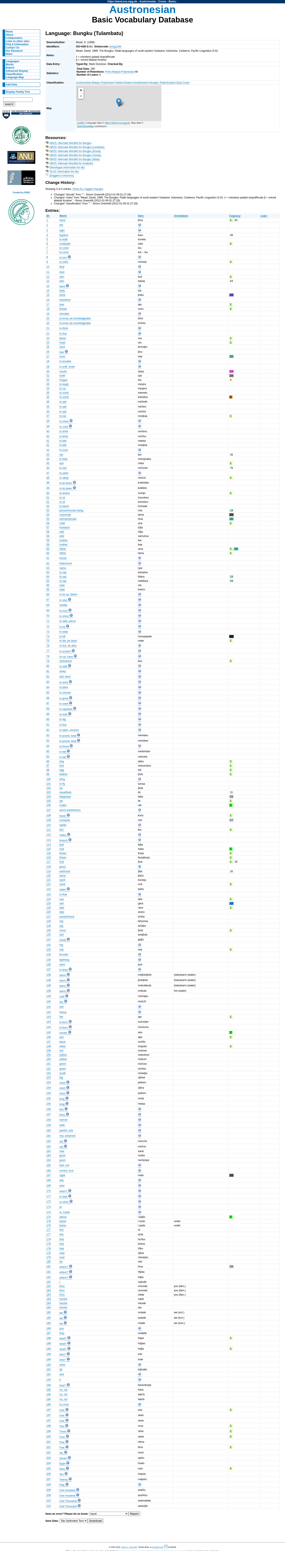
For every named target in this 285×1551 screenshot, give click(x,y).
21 (47, 328)
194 (48, 1385)
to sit (62, 497)
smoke (63, 1032)
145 (48, 1032)
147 (48, 1041)
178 (48, 1239)
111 (48, 829)
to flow (63, 894)
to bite (62, 440)
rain (61, 949)
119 (48, 871)
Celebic (119, 82)
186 (48, 1328)
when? (63, 1191)
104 (48, 796)
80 (47, 665)
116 (48, 853)
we (61, 1312)
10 (47, 266)
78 (47, 656)
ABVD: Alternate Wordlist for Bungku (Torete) (75, 155)
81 (47, 671)
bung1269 (115, 46)
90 (47, 719)
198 (48, 1425)
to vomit (64, 392)
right (62, 230)
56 (47, 523)
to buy (62, 724)
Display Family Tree (18, 91)
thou (62, 1286)
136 (48, 964)
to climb (63, 1202)
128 (48, 921)
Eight (62, 1463)
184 (48, 1298)
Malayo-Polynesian (103, 82)
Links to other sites (18, 41)
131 (48, 939)
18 (47, 308)
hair (61, 352)
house (62, 558)
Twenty (63, 1479)
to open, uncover (69, 730)
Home (9, 31)
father (62, 548)
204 (48, 1463)
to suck (63, 450)
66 (47, 594)
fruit (61, 861)
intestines (64, 299)
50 (47, 493)
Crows (162, 1)
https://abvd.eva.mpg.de (122, 1)
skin (61, 276)
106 (48, 805)
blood (62, 338)
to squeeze (65, 709)
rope (62, 585)
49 (47, 482)
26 (47, 351)
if (60, 1379)
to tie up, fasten (68, 594)
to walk (63, 239)
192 (48, 1374)
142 (48, 1012)
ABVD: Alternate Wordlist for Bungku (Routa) (75, 151)
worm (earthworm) (70, 810)
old (61, 1141)
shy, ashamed (67, 1135)
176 (48, 1221)
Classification (14, 74)
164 (48, 1155)
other (62, 1364)
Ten (61, 1474)
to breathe (65, 361)
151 (48, 1063)
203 (48, 1457)
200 (48, 1436)
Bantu (172, 1)
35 (47, 392)
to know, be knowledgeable (75, 318)
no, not (63, 1389)
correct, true (66, 1170)
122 (48, 889)
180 (48, 1261)
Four (62, 1436)
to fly (62, 783)
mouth (63, 371)
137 (48, 969)
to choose (65, 692)
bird (61, 765)
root (61, 848)
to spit (62, 401)
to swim (63, 261)
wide (62, 1125)
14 (47, 290)
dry (61, 1001)
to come (64, 247)
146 (48, 1037)
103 (48, 792)
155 (48, 1098)
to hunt (63, 610)
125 (48, 903)
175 (48, 1216)
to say (62, 572)
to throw (64, 746)
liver (61, 304)
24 (47, 342)
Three (62, 1431)
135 (48, 959)
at (60, 1206)
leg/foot (63, 235)
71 (47, 621)
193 (48, 1379)
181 (48, 1266)
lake (61, 907)
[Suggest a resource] (62, 175)
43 (47, 454)
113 (48, 840)
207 (48, 1479)
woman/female (67, 518)
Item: (141, 215)
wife (61, 531)
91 (47, 724)
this (61, 1229)
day (61, 1180)
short (62, 1082)
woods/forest (66, 916)
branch (63, 840)
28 (47, 361)
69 (47, 610)
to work (63, 682)
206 (48, 1473)
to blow (63, 969)
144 (48, 1021)
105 (48, 800)
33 (47, 384)
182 (48, 1281)
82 (47, 676)
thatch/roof (65, 563)
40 (47, 431)
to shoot (64, 616)
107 (48, 810)
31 (47, 375)
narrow (63, 1119)
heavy (62, 1012)
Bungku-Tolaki (158, 82)
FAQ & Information (17, 44)
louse (62, 815)
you (61, 1328)
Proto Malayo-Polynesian (119, 71)
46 (47, 467)
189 (48, 1354)
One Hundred (67, 1490)
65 (47, 585)
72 (47, 626)
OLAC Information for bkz (64, 171)
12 (47, 276)
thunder (63, 954)
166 (48, 1170)
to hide (63, 1196)
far (60, 1261)
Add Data (11, 84)
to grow (63, 698)
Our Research (14, 50)
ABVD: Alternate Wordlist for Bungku (70, 143)
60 (47, 548)
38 (47, 420)
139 (48, 996)
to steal (63, 631)
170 (48, 1190)
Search (10, 67)
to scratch (65, 651)
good (62, 1155)
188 (48, 1338)
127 (48, 916)
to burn (63, 1022)
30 (47, 371)
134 (48, 954)
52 (47, 506)
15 (47, 294)
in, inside (64, 1212)
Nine (62, 1468)
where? (63, 1266)
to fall (62, 751)
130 (48, 934)
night (62, 1175)
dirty (61, 266)
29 (47, 366)
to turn (63, 257)
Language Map (15, 77)
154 (48, 1082)
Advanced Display (17, 70)
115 (48, 848)
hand (62, 220)
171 (48, 1196)
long (61, 1098)
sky (61, 921)
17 (47, 304)
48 (47, 477)
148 (48, 1046)
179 (48, 1253)
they (61, 1333)
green (62, 1063)
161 (48, 1135)
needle (63, 605)
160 (48, 1130)
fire (61, 1016)
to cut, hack (66, 656)
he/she (63, 1298)
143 (48, 1016)
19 (47, 313)
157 (48, 1114)
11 (47, 272)
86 (47, 697)
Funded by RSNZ (21, 192)
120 (48, 875)
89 (47, 713)
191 (48, 1369)
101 (48, 783)
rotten (62, 835)
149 (48, 1050)
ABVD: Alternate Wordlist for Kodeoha (71, 163)
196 (48, 1404)
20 (47, 318)
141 (48, 1006)
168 (48, 1180)
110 (48, 825)
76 (47, 645)
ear (61, 454)
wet (61, 1006)
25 (47, 346)
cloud (62, 939)
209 (48, 1489)
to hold (63, 714)
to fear (63, 333)
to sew (63, 600)
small (62, 1073)
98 (47, 769)
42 (47, 450)
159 (48, 1125)
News (9, 54)
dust (61, 272)
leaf (61, 844)
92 (47, 730)
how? (62, 1385)
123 (48, 894)
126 (48, 907)
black (62, 1041)
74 (47, 636)
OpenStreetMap (85, 126)
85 (47, 692)
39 (47, 426)
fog (61, 944)
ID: (48, 215)
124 (48, 899)
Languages (12, 61)
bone (62, 294)
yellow (63, 1054)
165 (48, 1165)
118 (48, 866)
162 (48, 1141)
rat (60, 788)
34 (47, 388)
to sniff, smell (67, 366)
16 (47, 299)
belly (62, 290)
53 (47, 510)
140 (48, 1001)
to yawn (63, 473)
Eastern (128, 82)
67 (47, 599)
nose (62, 356)
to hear (63, 458)
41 (47, 440)
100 (48, 779)
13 (47, 285)
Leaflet (80, 123)
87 (47, 703)
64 (47, 572)
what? (62, 1338)
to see (62, 467)
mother (63, 540)
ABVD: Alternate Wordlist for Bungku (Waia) (74, 159)
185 (48, 1312)
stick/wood (65, 661)
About (9, 34)
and (61, 1374)
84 (47, 687)
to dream (64, 493)
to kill (62, 636)
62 (47, 563)
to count (64, 1404)
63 (47, 568)
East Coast (183, 82)
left (61, 225)
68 (47, 605)
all (60, 1369)
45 (47, 463)
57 (47, 527)
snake (62, 805)
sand (62, 879)
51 (47, 497)
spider (62, 825)
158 (48, 1119)
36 (47, 401)
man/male (65, 514)
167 (48, 1175)
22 (47, 333)
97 (47, 765)
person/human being (71, 510)
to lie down (65, 483)
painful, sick (66, 1130)
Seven (63, 1458)
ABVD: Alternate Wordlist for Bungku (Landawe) (77, 147)
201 (48, 1441)
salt (61, 903)
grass (62, 866)
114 (48, 844)
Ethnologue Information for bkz (67, 167)
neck (62, 346)
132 (48, 944)
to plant (63, 687)
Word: (63, 215)
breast (63, 308)
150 (48, 1054)
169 (48, 1185)
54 (47, 514)
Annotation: (181, 215)
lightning (64, 959)
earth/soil (64, 871)
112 (48, 834)
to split (63, 666)
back (62, 286)
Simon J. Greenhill (129, 1547)
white (62, 1046)
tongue (63, 379)
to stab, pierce (67, 621)
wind (62, 964)
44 (47, 458)
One (61, 1410)
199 (48, 1431)
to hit (62, 626)
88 (47, 708)
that (61, 1239)
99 (47, 774)
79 (47, 661)
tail (61, 800)
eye (61, 463)
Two (61, 1426)
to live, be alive (68, 645)
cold (61, 996)
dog (61, 761)
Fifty (61, 1485)
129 (48, 930)
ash (61, 1037)
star (61, 934)
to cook (63, 426)
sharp (62, 671)
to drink (63, 431)
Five (61, 1442)
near (62, 1253)
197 (48, 1409)
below (62, 1221)
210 (48, 1500)
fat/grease (65, 796)
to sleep (64, 477)
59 (47, 540)
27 (47, 356)
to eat (62, 416)
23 (47, 338)
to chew (63, 421)
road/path (64, 243)
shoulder (64, 313)
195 (48, 1389)
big (61, 1077)
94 (47, 746)
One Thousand (68, 1501)
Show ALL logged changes (87, 189)
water (62, 889)
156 (48, 1109)
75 (47, 640)
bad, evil (64, 1165)
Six (61, 1452)
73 (47, 631)
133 (48, 949)
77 (47, 650)
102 (48, 788)
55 (47, 518)
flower (62, 853)
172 (48, 1201)
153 (48, 1077)
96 (47, 761)
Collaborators (14, 38)
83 (47, 681)
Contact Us (12, 47)
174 (48, 1212)
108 (48, 815)
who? (62, 1354)
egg (61, 769)
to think (63, 328)
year (62, 1185)
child (62, 523)
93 (47, 735)
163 (48, 1151)
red (61, 1050)
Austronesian (147, 1)
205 (48, 1468)
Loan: (263, 215)
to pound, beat (67, 735)
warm (62, 975)
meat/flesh (65, 792)
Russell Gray (157, 1547)
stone (62, 875)
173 (48, 1206)
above (62, 1216)
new (61, 1151)
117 (48, 861)
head (62, 342)
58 (47, 531)
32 (47, 379)
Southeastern (141, 82)
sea (61, 899)
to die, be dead (68, 640)
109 (48, 820)
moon (62, 930)
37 (47, 416)
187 (48, 1333)
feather (63, 774)
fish (61, 829)
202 (48, 1452)
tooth (62, 375)
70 (47, 615)
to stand (64, 506)
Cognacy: (235, 215)
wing (62, 779)
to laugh (64, 384)
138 (48, 974)
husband (64, 527)
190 (48, 1364)
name (62, 568)
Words (10, 64)
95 (47, 751)
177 (48, 1229)
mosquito (64, 820)
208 (48, 1484)
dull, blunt (65, 676)
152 (48, 1073)
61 (47, 558)
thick (62, 1114)
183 (48, 1286)
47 (47, 473)
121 (48, 879)
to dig (62, 719)
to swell (63, 703)
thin (61, 1109)
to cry (62, 388)
